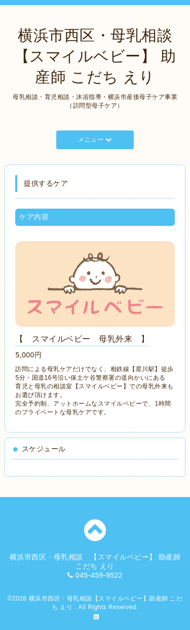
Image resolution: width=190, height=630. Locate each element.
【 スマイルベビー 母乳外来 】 (82, 339)
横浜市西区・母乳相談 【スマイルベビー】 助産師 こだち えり (101, 56)
